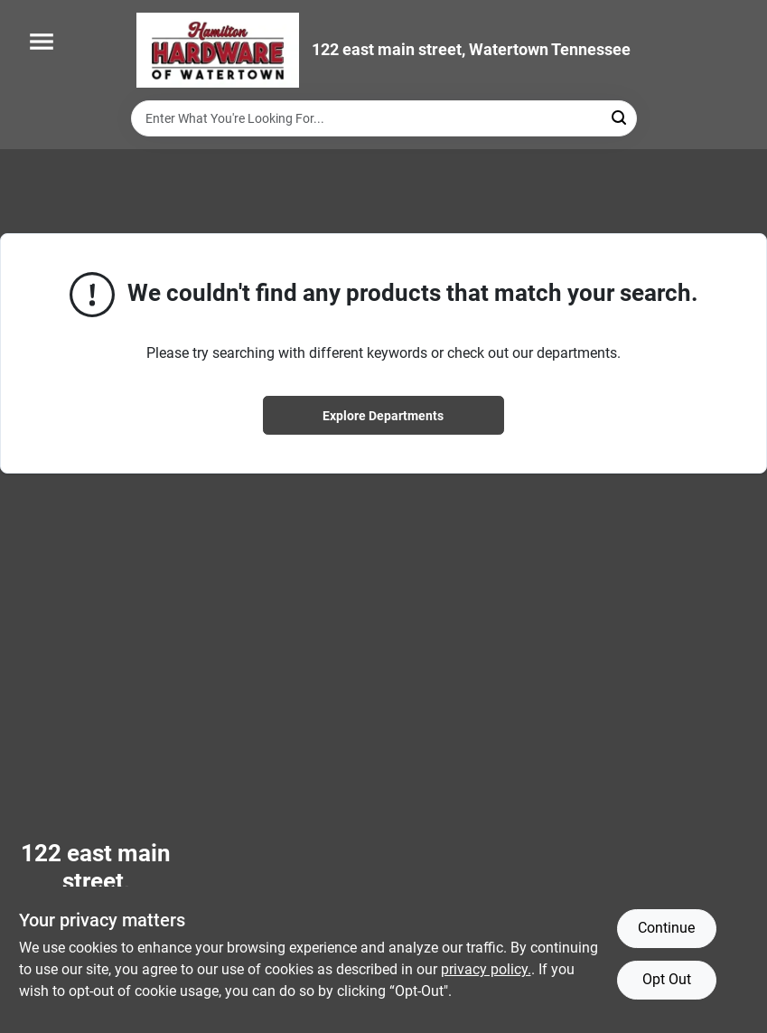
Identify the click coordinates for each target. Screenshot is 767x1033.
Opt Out (666, 979)
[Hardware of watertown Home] (217, 50)
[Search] (620, 117)
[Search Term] (384, 118)
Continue (666, 927)
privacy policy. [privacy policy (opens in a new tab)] (486, 969)
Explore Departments (383, 416)
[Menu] (41, 41)
